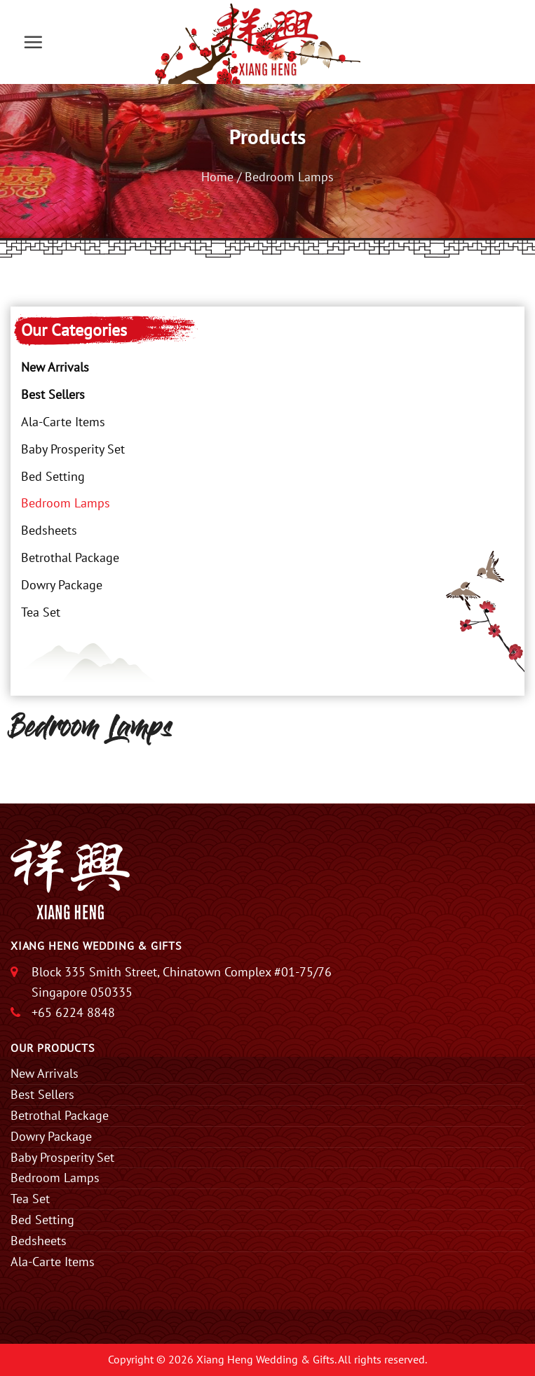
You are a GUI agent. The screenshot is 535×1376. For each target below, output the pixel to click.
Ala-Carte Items (63, 422)
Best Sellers (53, 394)
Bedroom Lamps (65, 503)
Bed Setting (53, 476)
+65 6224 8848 (73, 1012)
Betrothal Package (70, 557)
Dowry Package (61, 585)
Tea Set (40, 612)
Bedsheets (49, 530)
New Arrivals (55, 367)
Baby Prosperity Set (73, 449)
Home (217, 177)
